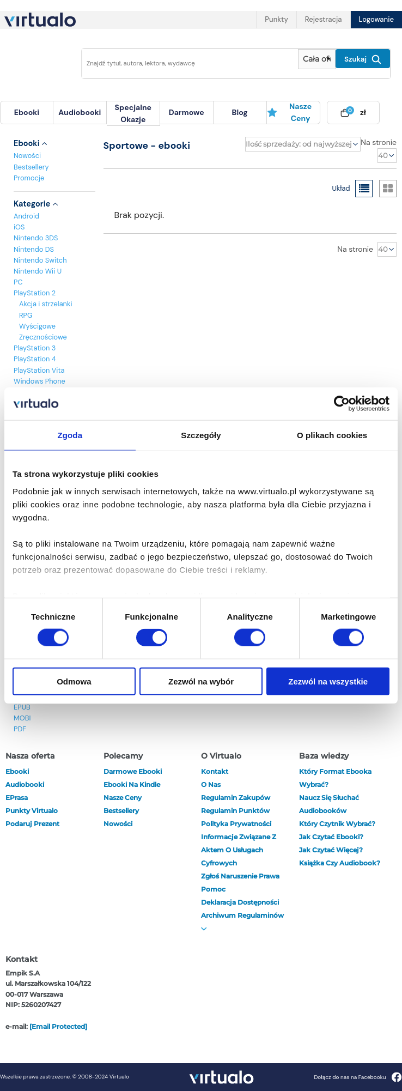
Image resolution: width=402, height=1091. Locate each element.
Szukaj (362, 59)
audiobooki (24, 784)
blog (240, 112)
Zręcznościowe (43, 337)
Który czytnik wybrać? (337, 824)
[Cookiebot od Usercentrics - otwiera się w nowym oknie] (341, 404)
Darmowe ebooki (132, 771)
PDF (20, 729)
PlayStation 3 (35, 348)
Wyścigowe (37, 326)
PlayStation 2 (35, 293)
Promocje (29, 178)
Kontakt (214, 771)
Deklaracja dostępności (240, 902)
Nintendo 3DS (36, 238)
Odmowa (74, 681)
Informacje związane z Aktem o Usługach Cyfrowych (238, 850)
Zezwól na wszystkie (328, 681)
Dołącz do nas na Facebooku (357, 1077)
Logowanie (376, 19)
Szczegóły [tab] (201, 435)
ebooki (17, 771)
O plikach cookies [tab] (332, 435)
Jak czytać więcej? (331, 850)
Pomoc (213, 889)
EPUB (22, 707)
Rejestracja (323, 19)
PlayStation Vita (39, 370)
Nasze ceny (289, 112)
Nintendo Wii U (38, 271)
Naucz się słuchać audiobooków (329, 804)
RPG (26, 315)
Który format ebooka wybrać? (335, 778)
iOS (19, 227)
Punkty (276, 19)
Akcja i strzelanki (45, 303)
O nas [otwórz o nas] (211, 784)
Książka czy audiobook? (339, 863)
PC (18, 282)
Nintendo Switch (40, 260)
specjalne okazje (133, 113)
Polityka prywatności (236, 824)
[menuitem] (26, 112)
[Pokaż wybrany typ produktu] (317, 59)
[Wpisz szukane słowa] (186, 63)
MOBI (22, 718)
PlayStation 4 (35, 358)
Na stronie (379, 142)
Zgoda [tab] (70, 435)
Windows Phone (39, 381)
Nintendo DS (34, 249)
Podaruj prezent (32, 824)
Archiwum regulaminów (242, 921)
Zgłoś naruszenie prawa (240, 876)
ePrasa (16, 797)
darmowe (186, 112)
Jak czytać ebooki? (331, 837)
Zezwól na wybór (201, 681)
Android (26, 216)
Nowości (27, 155)
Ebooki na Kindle (131, 784)
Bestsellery (31, 167)
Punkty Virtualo (31, 811)
